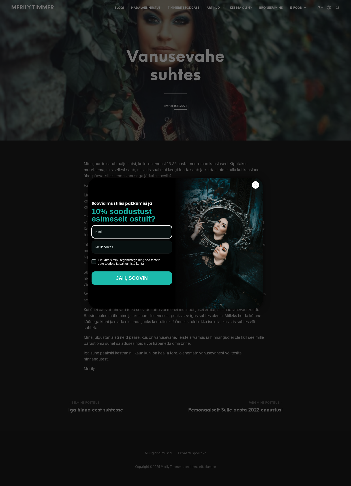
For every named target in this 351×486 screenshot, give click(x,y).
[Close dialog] (255, 185)
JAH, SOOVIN (132, 278)
